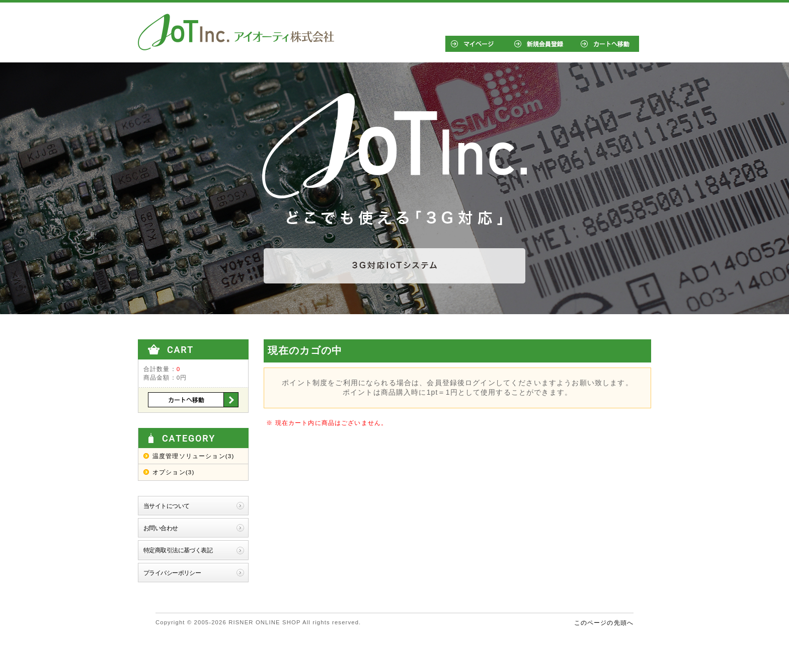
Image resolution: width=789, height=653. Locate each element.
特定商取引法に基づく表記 (177, 550)
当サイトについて (166, 505)
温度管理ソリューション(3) (193, 456)
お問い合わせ (160, 528)
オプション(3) (173, 472)
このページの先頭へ (604, 622)
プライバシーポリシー (172, 572)
